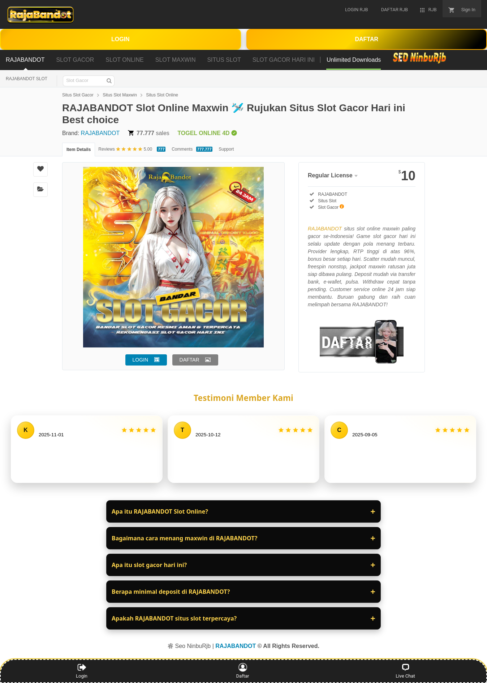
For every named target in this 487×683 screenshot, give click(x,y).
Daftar (242, 671)
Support (226, 149)
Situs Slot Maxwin (120, 95)
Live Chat (405, 671)
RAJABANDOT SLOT (26, 78)
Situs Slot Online (162, 95)
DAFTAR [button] (189, 360)
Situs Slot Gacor (78, 95)
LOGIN (120, 39)
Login (81, 671)
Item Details (78, 149)
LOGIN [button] (140, 360)
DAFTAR (366, 39)
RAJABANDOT (100, 133)
